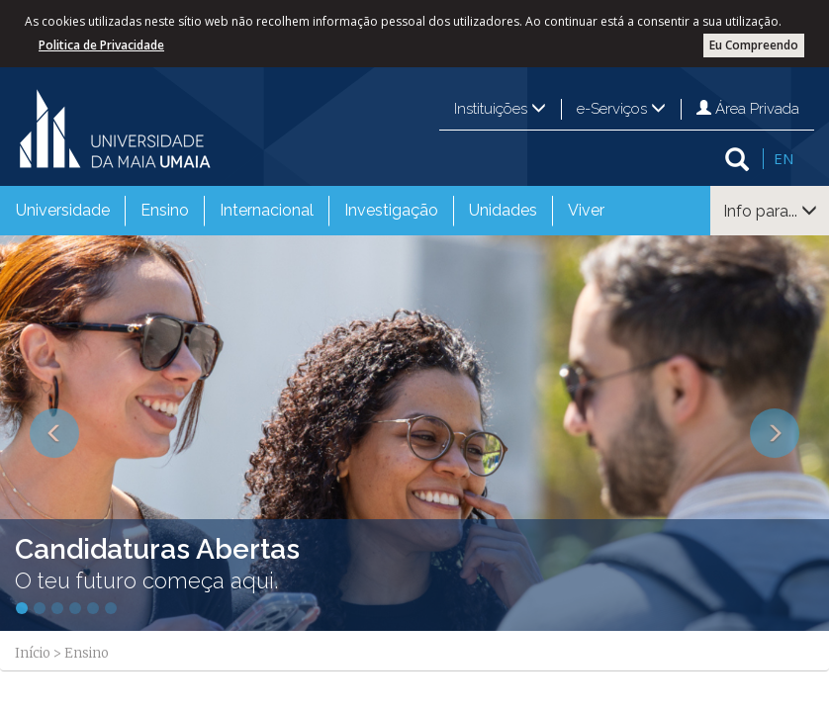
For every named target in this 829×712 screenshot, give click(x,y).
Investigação (391, 210)
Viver (586, 210)
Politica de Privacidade (101, 45)
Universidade (63, 210)
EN (783, 158)
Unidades (503, 210)
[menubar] (310, 210)
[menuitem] (63, 210)
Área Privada (747, 109)
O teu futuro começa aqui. (146, 580)
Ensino (164, 210)
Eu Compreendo (753, 45)
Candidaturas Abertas (157, 549)
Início (32, 653)
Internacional (267, 210)
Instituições (500, 109)
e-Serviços (621, 109)
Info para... (770, 211)
